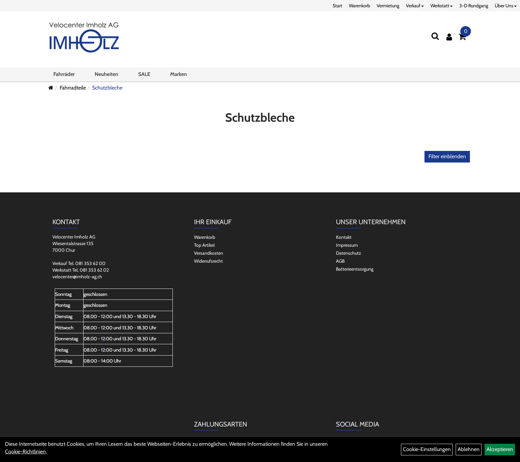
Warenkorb (359, 6)
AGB (340, 261)
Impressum (347, 245)
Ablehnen (469, 449)
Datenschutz (348, 253)
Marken (178, 74)
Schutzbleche (107, 88)
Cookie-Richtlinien (25, 451)
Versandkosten (208, 253)
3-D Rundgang (473, 6)
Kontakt (344, 237)
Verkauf (415, 6)
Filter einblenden (447, 156)
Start (337, 6)
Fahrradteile (73, 88)
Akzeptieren (500, 449)
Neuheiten (106, 74)
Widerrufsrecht (208, 261)
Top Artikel (204, 245)
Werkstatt (441, 6)
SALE (144, 74)
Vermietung (388, 6)
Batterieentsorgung (354, 269)
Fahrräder (64, 74)
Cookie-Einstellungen (427, 449)
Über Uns (506, 6)
